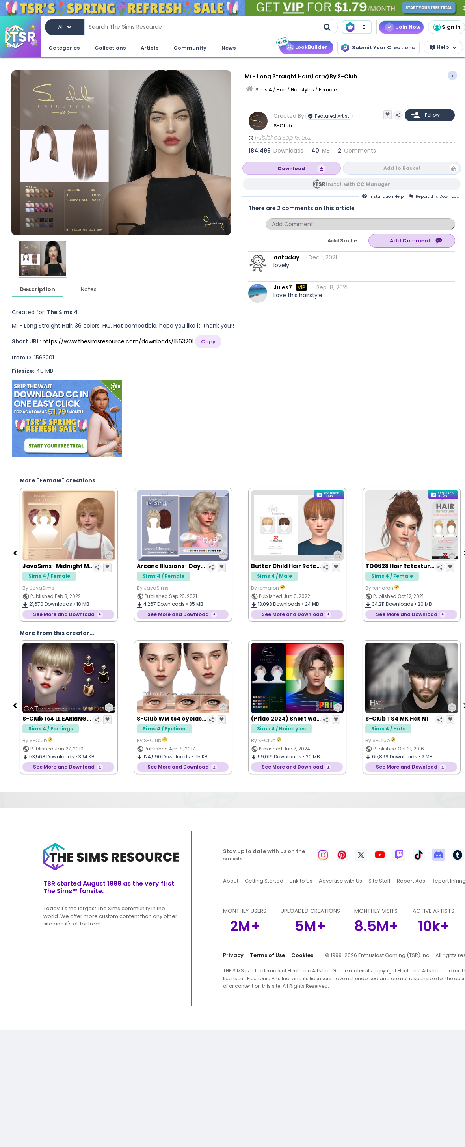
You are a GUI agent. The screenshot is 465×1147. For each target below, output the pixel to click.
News (228, 48)
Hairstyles (302, 89)
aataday (286, 257)
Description (37, 289)
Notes (89, 289)
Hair (281, 89)
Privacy (233, 955)
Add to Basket (402, 168)
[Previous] (16, 553)
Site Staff (379, 880)
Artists (149, 48)
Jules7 (282, 287)
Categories (64, 48)
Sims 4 (263, 89)
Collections (110, 48)
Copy (208, 341)
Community (189, 48)
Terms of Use (267, 955)
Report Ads (411, 880)
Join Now (408, 27)
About (230, 880)
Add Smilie (342, 240)
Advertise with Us (340, 880)
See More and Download (64, 614)
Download (291, 168)
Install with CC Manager (358, 184)
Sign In (446, 27)
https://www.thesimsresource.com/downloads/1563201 (118, 341)
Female (328, 89)
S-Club (282, 125)
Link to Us (301, 880)
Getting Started (264, 880)
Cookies (302, 955)
